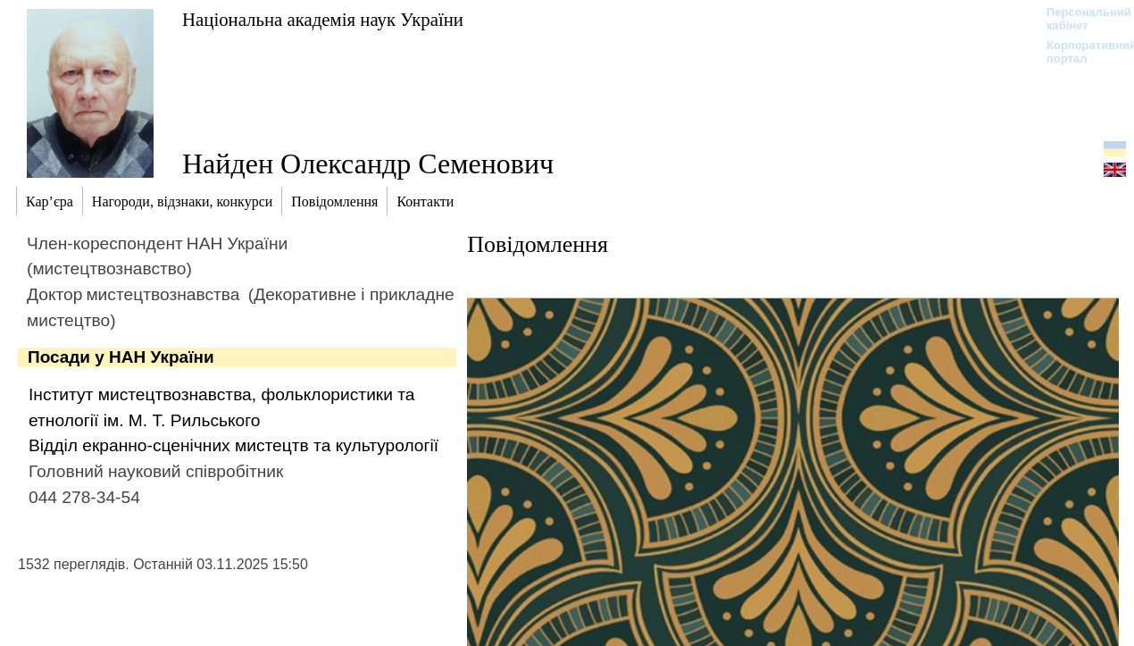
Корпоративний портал (1079, 51)
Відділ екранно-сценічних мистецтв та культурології (233, 445)
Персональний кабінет (1079, 18)
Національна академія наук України (322, 19)
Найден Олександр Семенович (368, 163)
